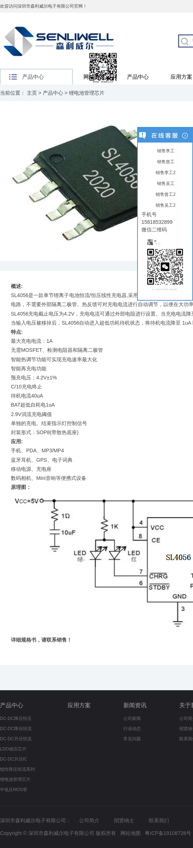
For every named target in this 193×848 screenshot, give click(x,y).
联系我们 (159, 820)
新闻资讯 (135, 705)
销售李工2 (165, 172)
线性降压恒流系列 (17, 769)
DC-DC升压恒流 (16, 738)
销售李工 (165, 150)
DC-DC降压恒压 (16, 718)
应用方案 (79, 705)
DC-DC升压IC (13, 759)
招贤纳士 (124, 820)
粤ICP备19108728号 (168, 833)
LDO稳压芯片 (13, 749)
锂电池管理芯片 (86, 93)
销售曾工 (165, 161)
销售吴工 (165, 183)
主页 (32, 93)
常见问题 (132, 738)
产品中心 (138, 77)
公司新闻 (132, 718)
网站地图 (130, 833)
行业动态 (132, 728)
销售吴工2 (165, 205)
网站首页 (94, 77)
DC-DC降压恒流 (16, 728)
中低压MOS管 (13, 789)
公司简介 (89, 820)
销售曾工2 (165, 194)
